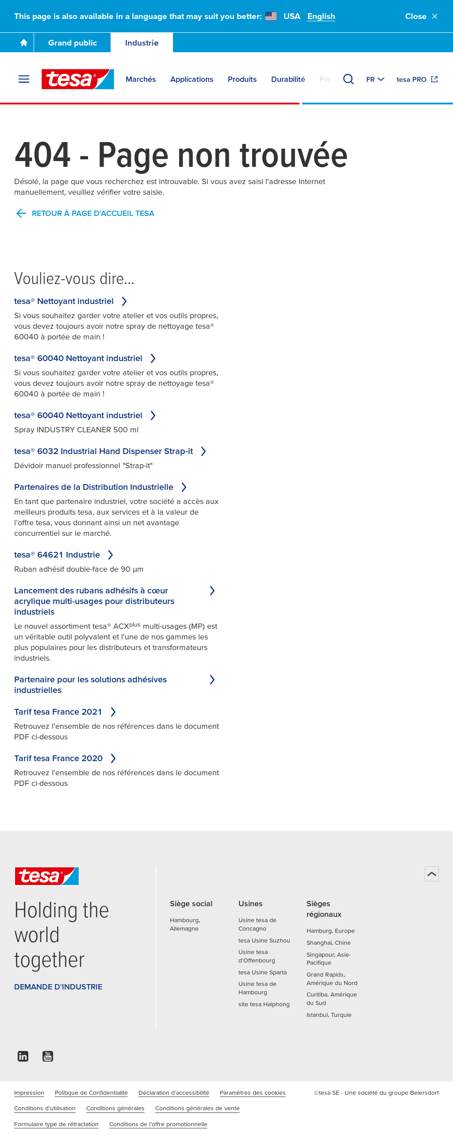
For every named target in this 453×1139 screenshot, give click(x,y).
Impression (29, 1092)
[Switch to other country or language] (376, 79)
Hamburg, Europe (331, 930)
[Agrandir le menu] (24, 79)
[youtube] (48, 1058)
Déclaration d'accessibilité (173, 1092)
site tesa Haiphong (264, 1004)
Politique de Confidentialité (91, 1092)
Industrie (142, 42)
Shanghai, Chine (329, 942)
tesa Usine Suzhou (264, 940)
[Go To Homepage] (24, 42)
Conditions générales (115, 1108)
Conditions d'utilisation (45, 1108)
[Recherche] (349, 79)
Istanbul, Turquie (329, 1014)
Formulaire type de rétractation (56, 1123)
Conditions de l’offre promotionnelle (158, 1123)
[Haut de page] (432, 873)
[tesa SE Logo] (78, 79)
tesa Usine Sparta (262, 972)
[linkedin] (23, 1058)
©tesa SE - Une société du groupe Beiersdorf (376, 1092)
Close (422, 16)
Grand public (72, 42)
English (321, 16)
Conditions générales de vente (197, 1108)
